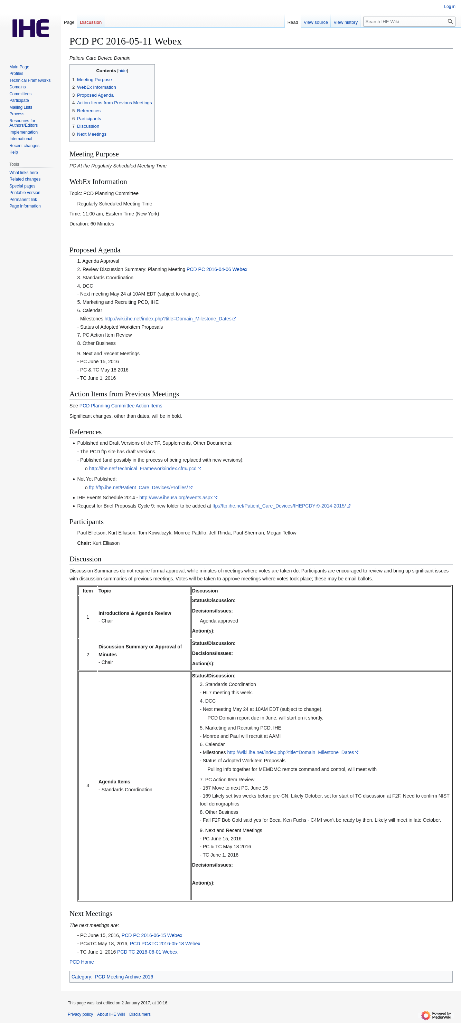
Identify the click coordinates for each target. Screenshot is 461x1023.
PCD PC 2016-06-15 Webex (152, 935)
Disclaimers (140, 1014)
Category (81, 976)
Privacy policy (80, 1014)
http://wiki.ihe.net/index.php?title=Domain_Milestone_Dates (168, 318)
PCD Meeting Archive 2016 (124, 976)
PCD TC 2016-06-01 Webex (147, 952)
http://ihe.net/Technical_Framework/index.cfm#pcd (142, 468)
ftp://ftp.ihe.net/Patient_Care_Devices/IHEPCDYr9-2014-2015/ (279, 506)
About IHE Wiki (111, 1014)
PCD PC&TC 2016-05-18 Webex (165, 943)
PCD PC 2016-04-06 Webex (217, 269)
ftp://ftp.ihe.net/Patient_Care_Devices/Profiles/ (138, 487)
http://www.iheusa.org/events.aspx (176, 497)
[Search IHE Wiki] (409, 22)
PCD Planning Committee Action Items (120, 405)
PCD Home (81, 962)
